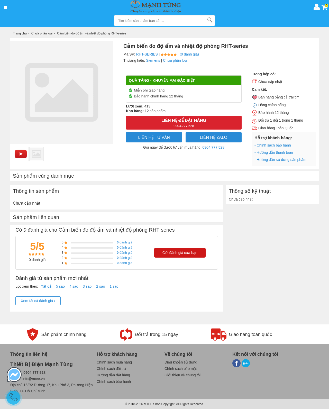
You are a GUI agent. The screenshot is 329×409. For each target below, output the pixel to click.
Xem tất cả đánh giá (38, 301)
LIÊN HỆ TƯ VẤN (154, 137)
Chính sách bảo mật (180, 369)
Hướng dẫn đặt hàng (113, 375)
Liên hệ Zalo (213, 137)
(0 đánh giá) (189, 54)
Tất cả (46, 286)
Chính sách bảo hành (114, 381)
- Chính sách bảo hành (272, 145)
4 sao (73, 286)
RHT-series (147, 54)
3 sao (87, 286)
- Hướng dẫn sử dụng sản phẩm (280, 160)
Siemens (153, 60)
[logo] (160, 7)
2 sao (100, 286)
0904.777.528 (214, 147)
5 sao (60, 286)
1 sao (113, 286)
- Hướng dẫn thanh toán (273, 152)
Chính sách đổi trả (111, 369)
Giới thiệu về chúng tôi (182, 375)
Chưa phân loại (175, 60)
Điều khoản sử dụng (180, 362)
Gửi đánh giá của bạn (179, 253)
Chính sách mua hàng (114, 362)
